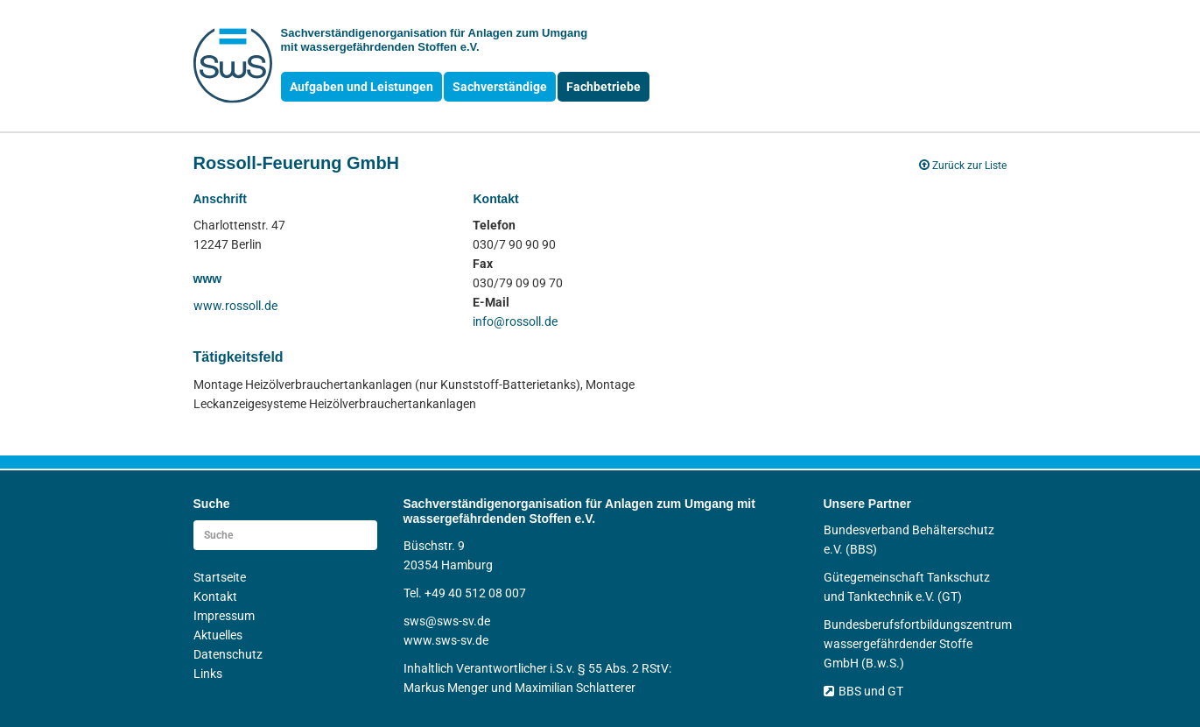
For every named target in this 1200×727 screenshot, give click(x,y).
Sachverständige (500, 87)
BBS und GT (863, 691)
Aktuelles (217, 635)
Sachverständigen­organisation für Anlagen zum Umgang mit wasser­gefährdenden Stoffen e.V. (434, 39)
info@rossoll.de (515, 321)
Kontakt (215, 596)
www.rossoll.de (235, 306)
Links (207, 674)
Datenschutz (228, 654)
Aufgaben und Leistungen (361, 87)
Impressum (224, 616)
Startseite (219, 577)
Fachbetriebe (603, 87)
